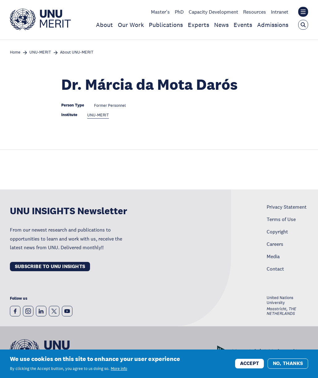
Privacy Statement (287, 207)
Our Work (131, 24)
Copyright (277, 231)
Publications (166, 24)
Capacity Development (213, 12)
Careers (275, 244)
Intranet (279, 12)
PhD (179, 12)
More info (119, 368)
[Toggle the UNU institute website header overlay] (303, 12)
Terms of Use (281, 219)
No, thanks (288, 363)
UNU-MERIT (40, 52)
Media (273, 256)
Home (15, 52)
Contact (275, 269)
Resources (254, 12)
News (221, 24)
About (104, 24)
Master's (160, 12)
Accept (249, 363)
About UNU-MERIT (76, 52)
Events (243, 24)
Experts (198, 24)
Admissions (272, 24)
